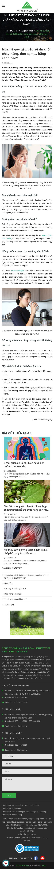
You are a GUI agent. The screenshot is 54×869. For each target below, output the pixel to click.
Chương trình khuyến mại (14, 588)
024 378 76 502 (21, 697)
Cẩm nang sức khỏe (11, 594)
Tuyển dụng (8, 604)
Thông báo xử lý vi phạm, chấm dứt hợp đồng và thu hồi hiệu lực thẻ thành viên (25, 576)
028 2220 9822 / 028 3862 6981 (28, 721)
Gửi (9, 795)
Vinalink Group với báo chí (14, 599)
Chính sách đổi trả (32, 805)
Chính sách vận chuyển (12, 805)
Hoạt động (7, 583)
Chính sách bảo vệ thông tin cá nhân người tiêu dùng (24, 812)
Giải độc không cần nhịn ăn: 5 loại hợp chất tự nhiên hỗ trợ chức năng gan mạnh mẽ (27, 508)
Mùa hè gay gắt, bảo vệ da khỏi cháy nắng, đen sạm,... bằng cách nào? (26, 53)
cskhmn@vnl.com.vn (19, 726)
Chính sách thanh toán (12, 808)
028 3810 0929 (21, 745)
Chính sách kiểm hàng (12, 815)
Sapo (44, 865)
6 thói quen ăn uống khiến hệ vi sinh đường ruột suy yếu (24, 464)
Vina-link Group (22, 865)
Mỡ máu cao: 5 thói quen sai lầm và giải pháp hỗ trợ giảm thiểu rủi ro (26, 551)
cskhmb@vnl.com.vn (19, 702)
